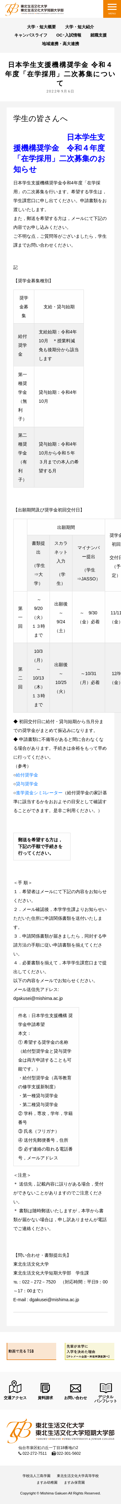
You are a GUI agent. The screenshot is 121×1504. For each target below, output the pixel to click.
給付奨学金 (27, 774)
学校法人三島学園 (36, 1476)
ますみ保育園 (74, 1482)
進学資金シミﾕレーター (39, 792)
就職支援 (98, 35)
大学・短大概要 (41, 26)
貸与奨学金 (27, 783)
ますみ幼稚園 (47, 1482)
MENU (112, 13)
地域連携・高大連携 (60, 43)
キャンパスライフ (30, 35)
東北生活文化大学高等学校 (78, 1476)
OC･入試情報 (68, 35)
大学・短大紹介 (79, 26)
